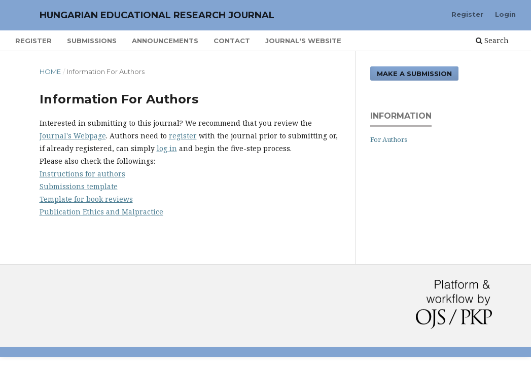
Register (33, 40)
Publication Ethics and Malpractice (101, 211)
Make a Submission (414, 73)
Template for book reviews (86, 199)
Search (492, 40)
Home (50, 71)
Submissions (92, 40)
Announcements (165, 40)
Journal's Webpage (73, 135)
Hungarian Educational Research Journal (157, 15)
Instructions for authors (82, 173)
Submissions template (79, 186)
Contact (232, 40)
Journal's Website (303, 40)
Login (505, 14)
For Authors (388, 139)
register (183, 135)
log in (167, 148)
